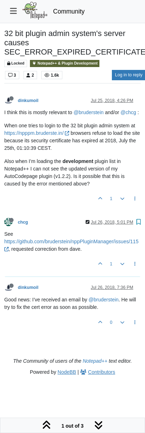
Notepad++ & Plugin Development (65, 63)
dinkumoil (28, 100)
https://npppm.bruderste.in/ (36, 133)
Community (69, 11)
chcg (23, 222)
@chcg (128, 112)
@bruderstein (89, 112)
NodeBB (67, 372)
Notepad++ (95, 361)
